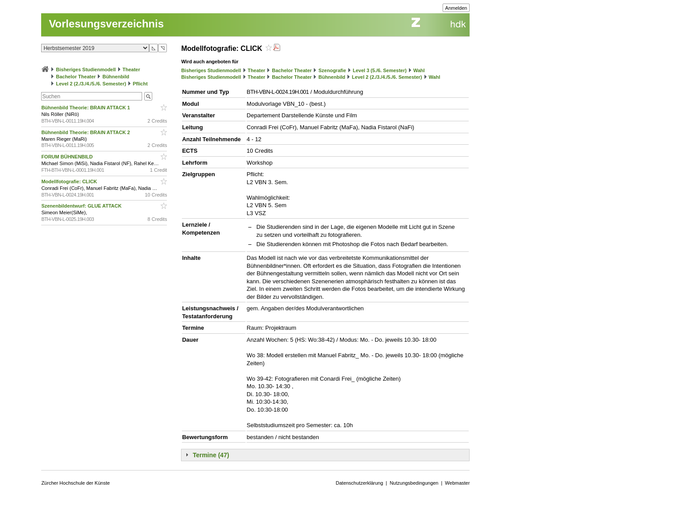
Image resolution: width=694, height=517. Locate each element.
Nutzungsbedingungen (413, 483)
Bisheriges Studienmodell (86, 69)
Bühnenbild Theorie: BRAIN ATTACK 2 (86, 132)
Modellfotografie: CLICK (69, 181)
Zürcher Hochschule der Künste (75, 483)
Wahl (419, 70)
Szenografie (332, 70)
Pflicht (140, 83)
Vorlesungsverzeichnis (106, 24)
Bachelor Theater (76, 76)
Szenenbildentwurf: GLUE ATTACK (82, 205)
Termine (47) (211, 455)
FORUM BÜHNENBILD (67, 156)
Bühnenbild (115, 76)
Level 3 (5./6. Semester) (380, 70)
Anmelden (456, 8)
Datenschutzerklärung (359, 483)
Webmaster (457, 483)
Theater (131, 69)
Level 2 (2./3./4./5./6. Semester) (91, 83)
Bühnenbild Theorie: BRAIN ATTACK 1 (86, 107)
